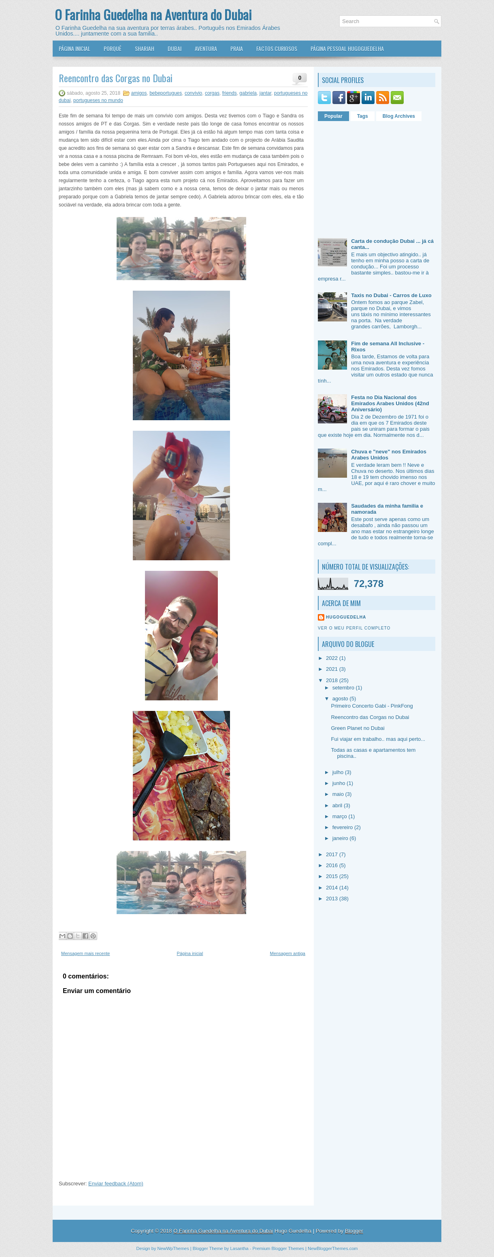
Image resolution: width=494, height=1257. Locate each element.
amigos (139, 93)
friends (229, 93)
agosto (341, 698)
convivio (193, 93)
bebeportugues (165, 93)
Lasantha (239, 1248)
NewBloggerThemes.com (333, 1248)
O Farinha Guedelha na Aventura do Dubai (153, 14)
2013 (332, 898)
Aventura (206, 48)
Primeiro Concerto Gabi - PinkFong (372, 706)
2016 (332, 865)
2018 (332, 680)
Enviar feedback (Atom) (115, 1183)
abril (338, 805)
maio (338, 794)
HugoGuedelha (346, 617)
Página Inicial (74, 48)
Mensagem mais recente (85, 953)
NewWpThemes (173, 1248)
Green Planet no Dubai (357, 728)
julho (338, 772)
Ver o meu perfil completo (354, 628)
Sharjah (144, 48)
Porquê (112, 48)
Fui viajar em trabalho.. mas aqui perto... (378, 739)
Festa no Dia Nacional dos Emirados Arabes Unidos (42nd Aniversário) (390, 403)
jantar (265, 93)
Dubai (174, 48)
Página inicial (190, 953)
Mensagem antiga (287, 953)
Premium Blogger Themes (278, 1248)
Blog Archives (399, 116)
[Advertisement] (368, 176)
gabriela (248, 93)
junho (339, 783)
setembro (344, 688)
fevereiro (343, 827)
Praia (236, 48)
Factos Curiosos (276, 48)
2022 (332, 658)
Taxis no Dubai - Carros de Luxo (391, 295)
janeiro (341, 838)
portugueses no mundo (98, 100)
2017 (332, 854)
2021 (332, 669)
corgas (212, 93)
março (340, 816)
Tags (362, 116)
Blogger (354, 1231)
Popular (333, 116)
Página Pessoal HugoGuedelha (347, 48)
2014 (332, 888)
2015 (332, 876)
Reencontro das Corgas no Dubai (115, 78)
